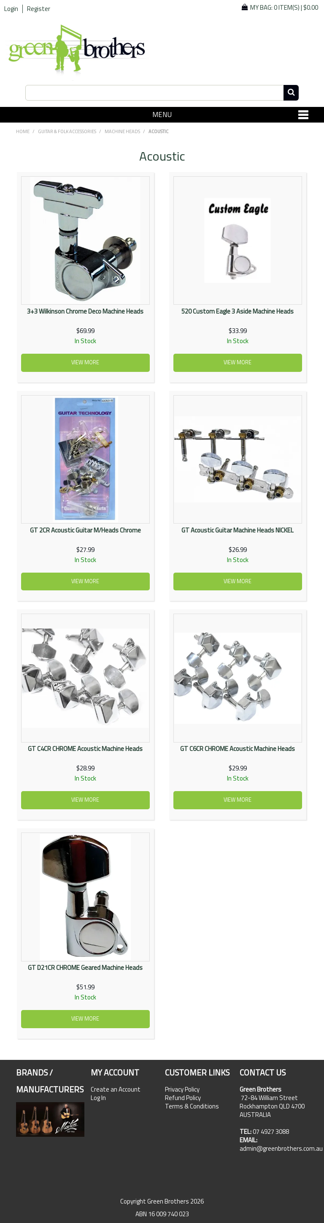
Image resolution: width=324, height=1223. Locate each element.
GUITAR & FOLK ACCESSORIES (67, 131)
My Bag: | (284, 7)
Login (11, 9)
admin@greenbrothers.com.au (281, 1148)
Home (23, 131)
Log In (98, 1098)
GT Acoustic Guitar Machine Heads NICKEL (237, 530)
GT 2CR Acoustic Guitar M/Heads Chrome (85, 530)
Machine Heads (122, 131)
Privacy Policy (182, 1089)
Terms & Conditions (192, 1106)
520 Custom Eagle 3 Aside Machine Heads (237, 311)
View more (85, 362)
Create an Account (115, 1089)
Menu (162, 114)
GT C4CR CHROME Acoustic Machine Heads (85, 748)
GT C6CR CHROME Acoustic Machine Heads (237, 748)
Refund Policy (183, 1098)
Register (38, 9)
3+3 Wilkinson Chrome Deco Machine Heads (85, 311)
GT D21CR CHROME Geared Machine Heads (85, 967)
